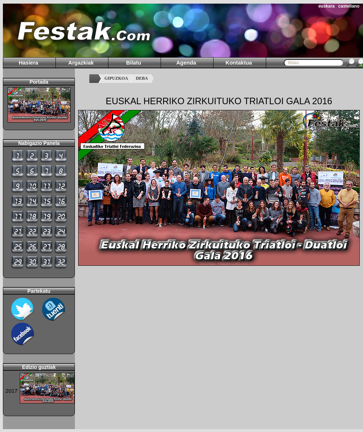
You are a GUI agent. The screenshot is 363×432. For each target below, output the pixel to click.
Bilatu (133, 62)
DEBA (142, 78)
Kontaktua (238, 62)
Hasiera (28, 62)
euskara (326, 6)
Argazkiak (81, 62)
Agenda (186, 62)
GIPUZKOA (116, 78)
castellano (348, 6)
